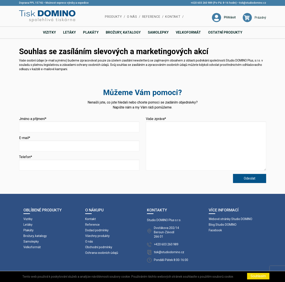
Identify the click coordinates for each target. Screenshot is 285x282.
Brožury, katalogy (123, 32)
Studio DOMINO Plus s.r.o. (164, 220)
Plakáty (91, 32)
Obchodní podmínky (98, 247)
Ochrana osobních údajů (101, 252)
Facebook (215, 230)
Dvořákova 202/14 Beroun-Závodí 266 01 (166, 232)
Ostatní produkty (225, 32)
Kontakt (172, 17)
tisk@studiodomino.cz (252, 2)
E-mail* (24, 138)
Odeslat (249, 178)
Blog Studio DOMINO (222, 224)
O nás (132, 17)
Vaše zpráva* (156, 119)
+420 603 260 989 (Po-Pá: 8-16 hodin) (214, 2)
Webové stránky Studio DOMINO (230, 219)
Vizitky (49, 32)
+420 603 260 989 (166, 244)
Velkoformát (188, 32)
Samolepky (158, 32)
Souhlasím (258, 276)
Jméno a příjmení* (32, 119)
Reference (151, 17)
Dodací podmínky (97, 230)
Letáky (69, 32)
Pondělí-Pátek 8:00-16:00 (171, 260)
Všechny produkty (97, 236)
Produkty (113, 17)
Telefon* (25, 157)
